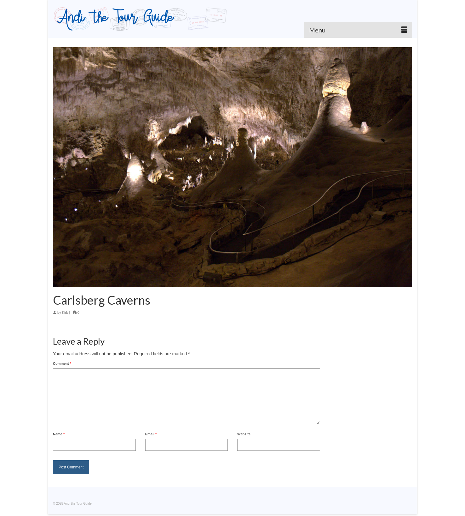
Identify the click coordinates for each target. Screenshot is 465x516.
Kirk (65, 312)
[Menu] (358, 30)
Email (151, 434)
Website (243, 434)
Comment (62, 363)
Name (59, 434)
